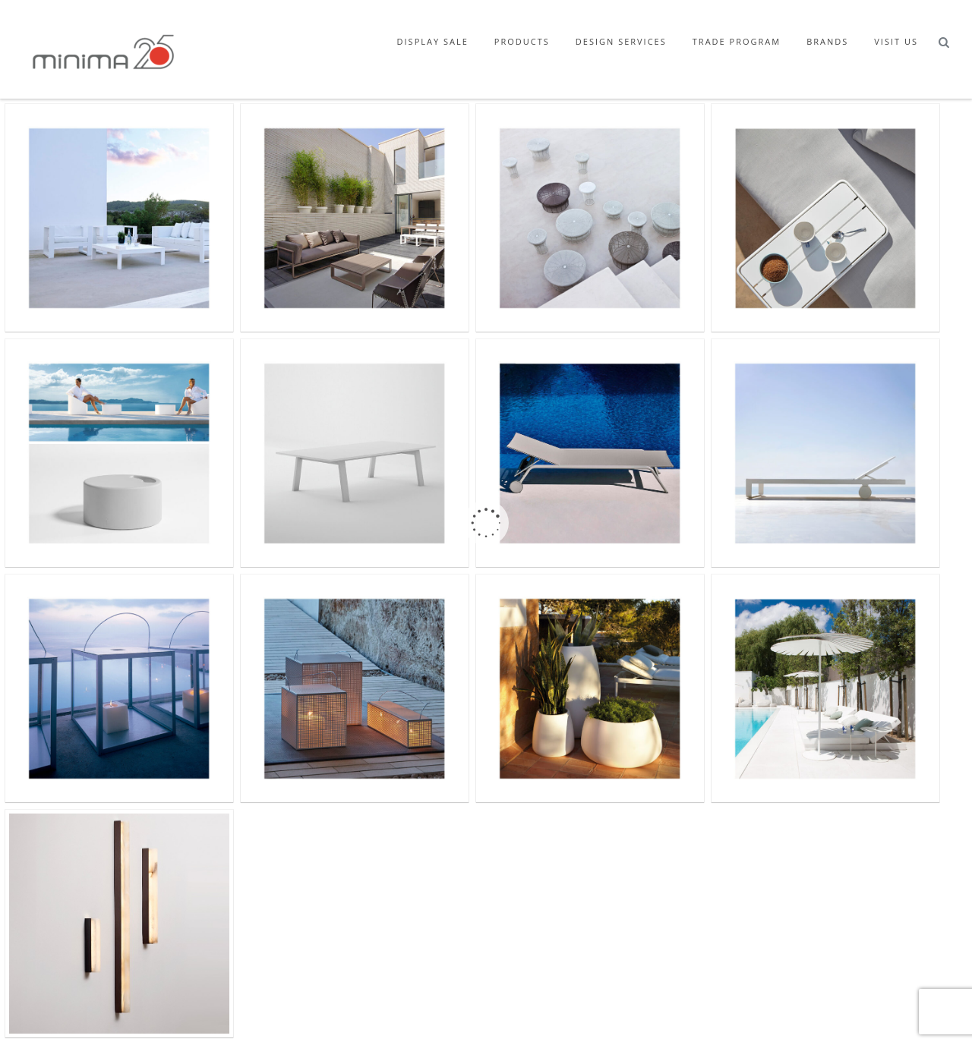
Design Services (621, 41)
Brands (827, 41)
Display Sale (433, 41)
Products (522, 41)
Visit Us (896, 41)
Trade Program (737, 41)
